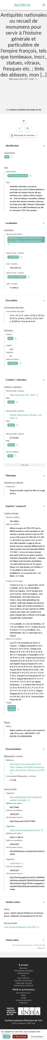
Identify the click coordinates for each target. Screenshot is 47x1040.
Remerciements (24, 973)
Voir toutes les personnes (22, 945)
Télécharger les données (23, 135)
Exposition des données (23, 980)
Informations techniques (23, 970)
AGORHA (22, 5)
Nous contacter (24, 978)
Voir (24, 465)
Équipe (23, 997)
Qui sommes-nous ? (23, 992)
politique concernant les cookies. (14, 1034)
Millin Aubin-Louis (21, 79)
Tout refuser (20, 1037)
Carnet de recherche (23, 1000)
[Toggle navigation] (44, 5)
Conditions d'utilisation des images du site (23, 109)
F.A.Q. (23, 975)
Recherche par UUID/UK (23, 985)
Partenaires (23, 1002)
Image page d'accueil (24, 983)
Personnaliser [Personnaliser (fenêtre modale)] (37, 1037)
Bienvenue (24, 968)
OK (6, 1037)
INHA (23, 995)
